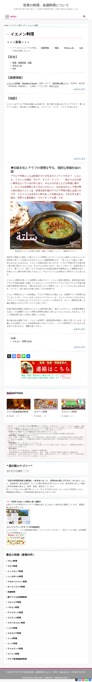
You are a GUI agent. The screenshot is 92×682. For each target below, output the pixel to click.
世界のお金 (27, 341)
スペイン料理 (13, 653)
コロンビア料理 (14, 602)
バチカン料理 (13, 607)
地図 (56, 48)
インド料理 (12, 643)
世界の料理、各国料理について (46, 5)
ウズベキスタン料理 (16, 622)
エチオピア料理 (14, 633)
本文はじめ (69, 48)
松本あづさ (64, 672)
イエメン (16, 341)
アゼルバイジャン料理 (17, 581)
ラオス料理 (12, 566)
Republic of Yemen (29, 83)
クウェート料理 (69, 411)
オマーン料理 (40, 411)
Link (81, 48)
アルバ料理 (12, 561)
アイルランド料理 (15, 648)
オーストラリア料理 (16, 586)
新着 (14, 63)
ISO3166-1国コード (61, 83)
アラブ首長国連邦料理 (17, 411)
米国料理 (11, 592)
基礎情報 (45, 48)
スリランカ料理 (14, 617)
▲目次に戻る (79, 89)
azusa (11, 416)
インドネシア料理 (15, 571)
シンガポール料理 (15, 576)
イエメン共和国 (13, 83)
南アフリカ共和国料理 (17, 597)
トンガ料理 (12, 638)
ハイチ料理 (12, 628)
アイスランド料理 (15, 612)
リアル (56, 86)
